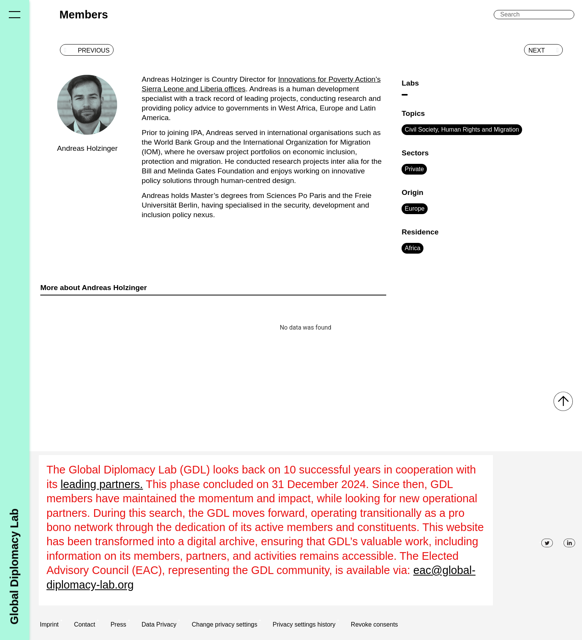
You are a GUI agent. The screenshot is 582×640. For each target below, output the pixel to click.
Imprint (49, 624)
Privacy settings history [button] (304, 624)
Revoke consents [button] (374, 624)
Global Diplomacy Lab (14, 566)
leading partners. (102, 484)
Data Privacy (159, 624)
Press (118, 624)
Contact (84, 624)
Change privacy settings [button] (224, 624)
